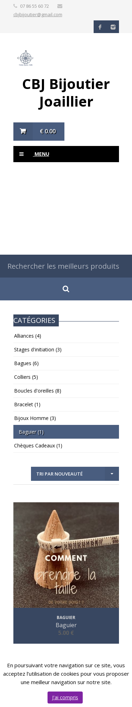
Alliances (27, 335)
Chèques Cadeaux (38, 445)
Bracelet (27, 404)
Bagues (26, 363)
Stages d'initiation (38, 349)
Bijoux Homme (35, 418)
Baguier (31, 431)
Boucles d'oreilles (37, 390)
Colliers (26, 377)
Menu (31, 154)
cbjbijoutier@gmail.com (37, 14)
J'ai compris (65, 697)
